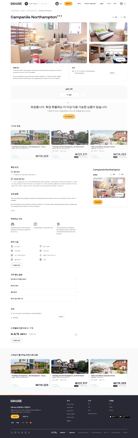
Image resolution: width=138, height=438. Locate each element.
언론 (89, 410)
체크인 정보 (44, 286)
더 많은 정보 (16, 265)
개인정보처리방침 (115, 432)
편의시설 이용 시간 (44, 299)
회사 (89, 404)
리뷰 (89, 407)
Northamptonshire (32, 10)
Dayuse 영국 (70, 407)
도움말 (101, 3)
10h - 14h (65, 371)
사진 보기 (120, 59)
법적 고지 (106, 432)
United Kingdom (15, 10)
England (23, 10)
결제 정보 (44, 292)
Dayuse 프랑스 (70, 404)
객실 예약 (98, 202)
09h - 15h (56, 371)
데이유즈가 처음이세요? (90, 3)
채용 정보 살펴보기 (92, 413)
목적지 (79, 3)
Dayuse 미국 (70, 410)
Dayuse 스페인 (70, 417)
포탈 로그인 (25, 416)
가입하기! (15, 416)
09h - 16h (95, 371)
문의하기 (14, 318)
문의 (110, 404)
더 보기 (14, 210)
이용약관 (125, 432)
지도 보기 (112, 73)
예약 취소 (111, 410)
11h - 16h (15, 371)
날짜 (69, 95)
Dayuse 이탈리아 (71, 414)
